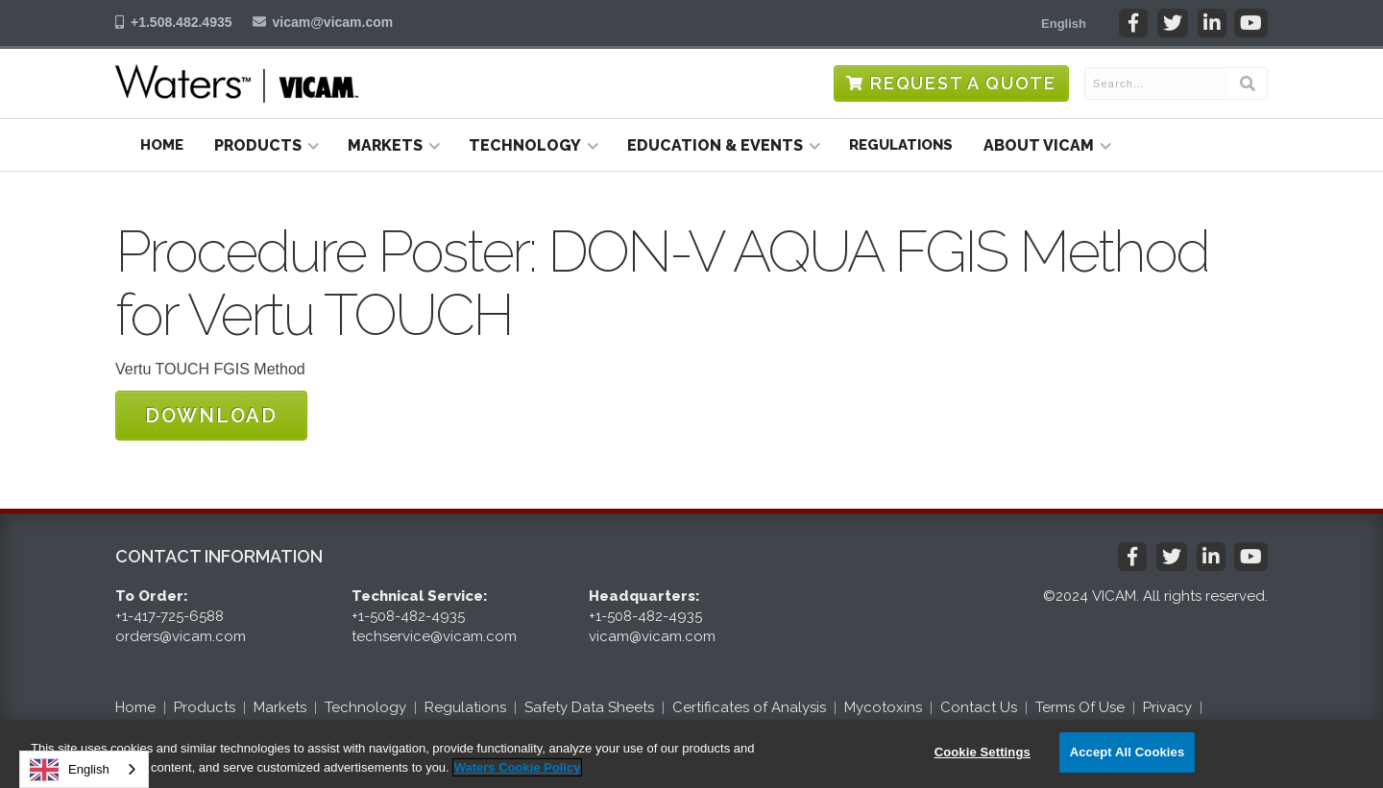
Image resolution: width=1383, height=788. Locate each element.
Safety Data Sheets (589, 707)
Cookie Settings (982, 752)
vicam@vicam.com (333, 22)
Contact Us (978, 707)
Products (204, 707)
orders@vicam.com (180, 636)
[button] (1064, 23)
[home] (236, 83)
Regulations (901, 145)
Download (211, 415)
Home (161, 145)
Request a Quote (963, 83)
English (69, 769)
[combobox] (84, 769)
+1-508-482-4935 (408, 616)
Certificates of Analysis (749, 707)
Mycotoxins (883, 707)
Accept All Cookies (1127, 752)
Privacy (1167, 707)
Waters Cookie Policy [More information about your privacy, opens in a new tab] (517, 767)
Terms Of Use (1080, 707)
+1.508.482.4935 (181, 22)
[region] (691, 754)
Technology (365, 707)
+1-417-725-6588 (169, 616)
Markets (280, 707)
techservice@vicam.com (434, 636)
